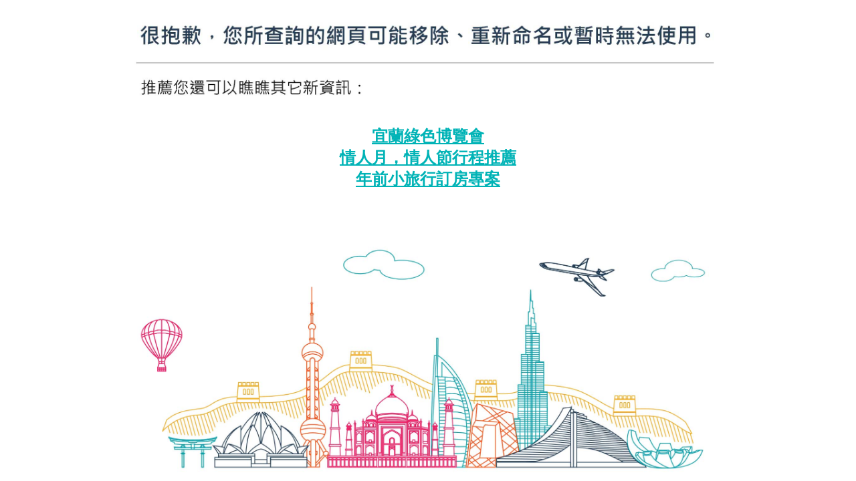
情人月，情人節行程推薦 (428, 157)
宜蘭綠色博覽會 (428, 136)
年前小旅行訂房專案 (428, 179)
